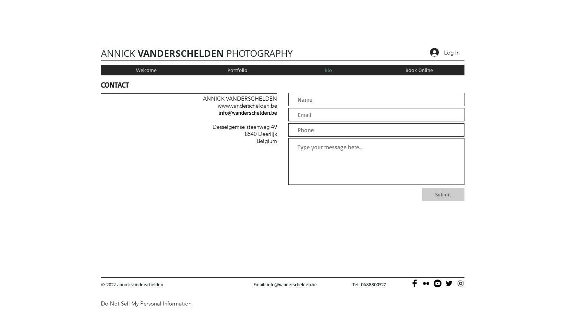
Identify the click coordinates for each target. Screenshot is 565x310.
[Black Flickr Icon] (426, 283)
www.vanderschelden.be (247, 105)
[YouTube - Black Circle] (437, 283)
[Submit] (443, 194)
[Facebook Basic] (414, 283)
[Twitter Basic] (449, 283)
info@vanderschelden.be (248, 112)
